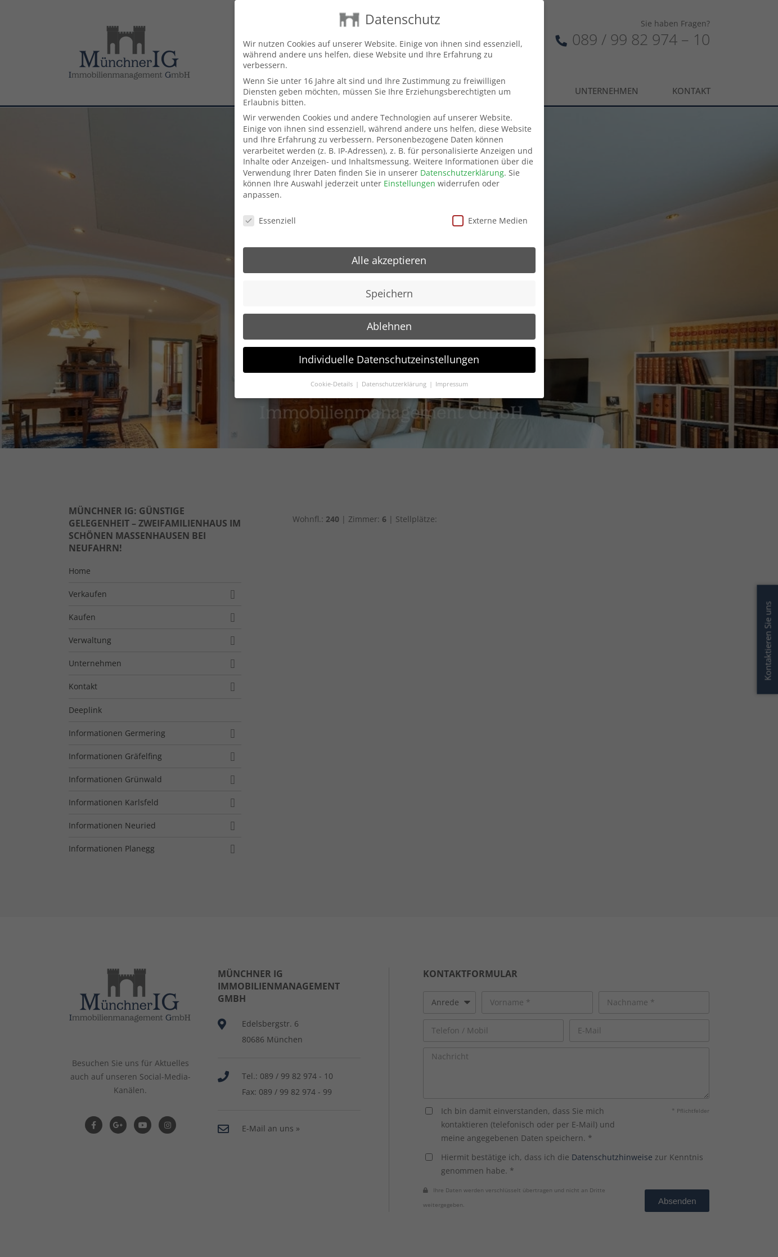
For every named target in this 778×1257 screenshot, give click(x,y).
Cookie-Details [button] (332, 371)
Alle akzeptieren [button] (389, 246)
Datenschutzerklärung (462, 159)
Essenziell (269, 207)
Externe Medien (490, 207)
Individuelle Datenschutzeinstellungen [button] (389, 346)
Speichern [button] (389, 279)
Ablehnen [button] (389, 312)
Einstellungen (409, 169)
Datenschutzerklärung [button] (395, 371)
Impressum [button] (451, 371)
